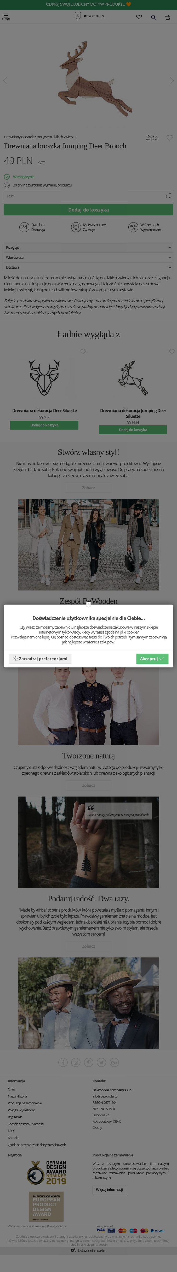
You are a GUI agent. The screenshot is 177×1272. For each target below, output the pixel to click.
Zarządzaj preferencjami (40, 658)
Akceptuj (152, 658)
